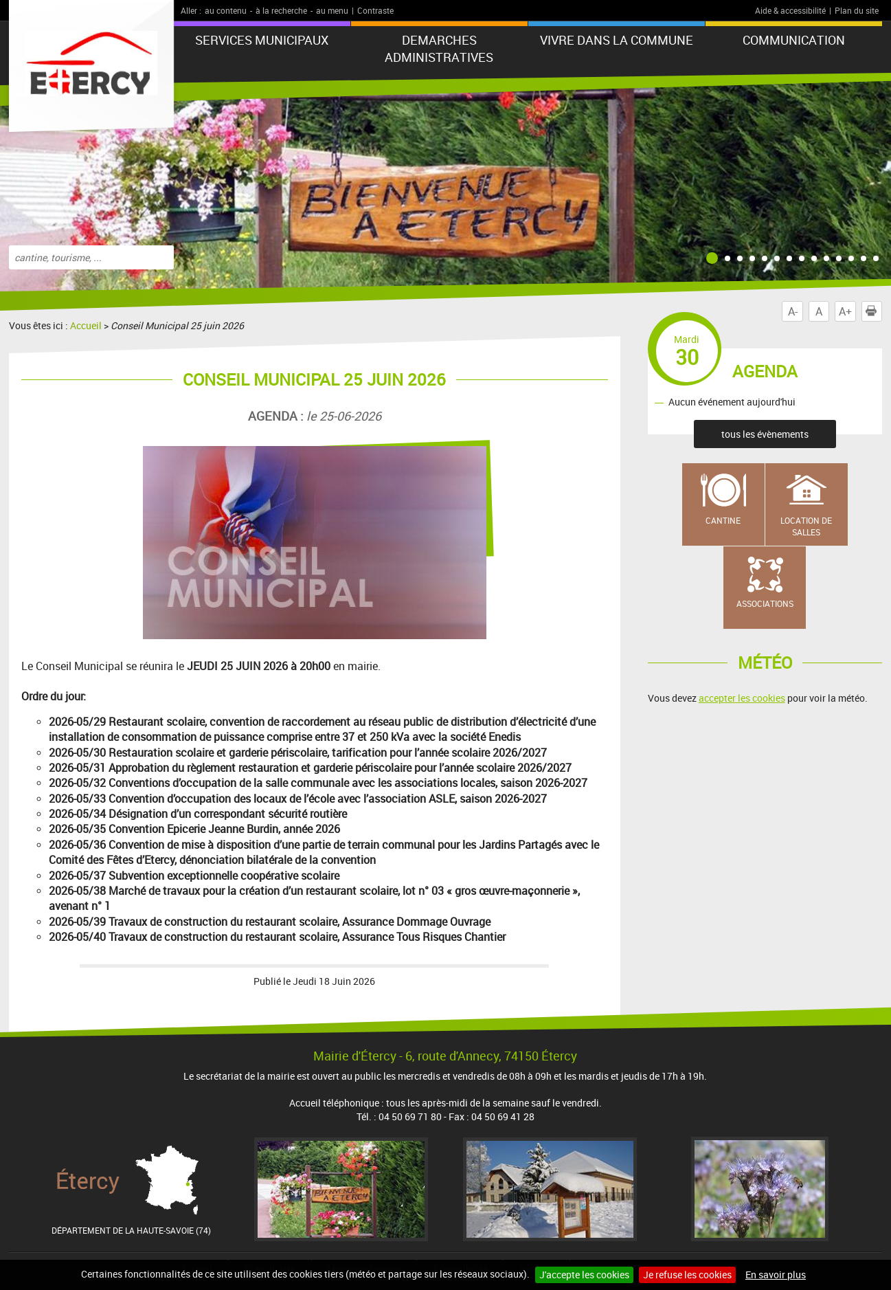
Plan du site (857, 10)
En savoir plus (775, 1274)
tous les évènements (765, 434)
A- (793, 311)
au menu (332, 10)
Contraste (375, 10)
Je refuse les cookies (687, 1274)
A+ (845, 311)
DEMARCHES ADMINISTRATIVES (439, 48)
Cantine (723, 520)
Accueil (86, 325)
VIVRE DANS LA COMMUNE (616, 40)
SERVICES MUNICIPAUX (261, 40)
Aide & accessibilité (790, 10)
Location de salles (806, 526)
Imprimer (874, 311)
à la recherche (281, 10)
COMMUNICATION (794, 40)
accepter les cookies (742, 697)
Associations (764, 603)
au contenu (226, 10)
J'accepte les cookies (584, 1274)
